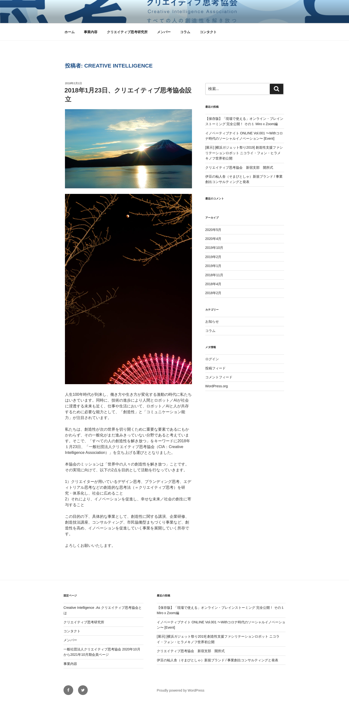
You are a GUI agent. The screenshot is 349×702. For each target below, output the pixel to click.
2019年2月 (213, 257)
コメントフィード (218, 377)
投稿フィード (215, 368)
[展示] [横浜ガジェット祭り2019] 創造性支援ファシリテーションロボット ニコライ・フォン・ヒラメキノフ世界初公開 (244, 152)
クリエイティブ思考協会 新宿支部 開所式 (239, 167)
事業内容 (90, 32)
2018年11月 (214, 275)
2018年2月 (213, 293)
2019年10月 (214, 248)
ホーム (69, 32)
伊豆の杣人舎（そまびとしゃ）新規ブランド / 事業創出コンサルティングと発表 (217, 660)
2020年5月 (213, 230)
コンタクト (208, 32)
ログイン (212, 359)
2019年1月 (213, 266)
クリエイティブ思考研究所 (127, 32)
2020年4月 (213, 239)
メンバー (164, 32)
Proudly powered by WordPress (181, 690)
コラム (185, 32)
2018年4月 (213, 284)
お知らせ (212, 321)
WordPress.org (216, 386)
